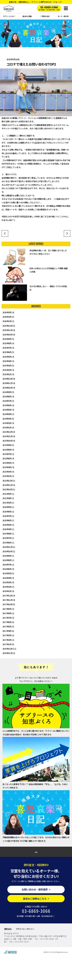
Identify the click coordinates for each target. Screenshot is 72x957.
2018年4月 (6, 577)
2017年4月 (6, 630)
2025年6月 (6, 352)
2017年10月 (7, 604)
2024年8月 (6, 396)
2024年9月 (6, 392)
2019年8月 (6, 533)
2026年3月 (6, 312)
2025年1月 (6, 374)
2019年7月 (6, 538)
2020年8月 (6, 511)
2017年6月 (6, 622)
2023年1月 (6, 476)
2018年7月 (6, 564)
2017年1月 (6, 644)
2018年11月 (7, 547)
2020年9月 (6, 507)
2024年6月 (6, 405)
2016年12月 (7, 648)
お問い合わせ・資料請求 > (36, 889)
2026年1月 (6, 321)
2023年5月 (6, 462)
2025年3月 (6, 365)
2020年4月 (6, 529)
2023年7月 (6, 454)
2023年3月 (6, 471)
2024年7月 (6, 400)
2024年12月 (7, 378)
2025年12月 (7, 325)
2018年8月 (6, 560)
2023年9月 (6, 445)
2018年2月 (6, 586)
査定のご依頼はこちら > (36, 898)
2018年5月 (6, 573)
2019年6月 (6, 542)
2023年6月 (6, 458)
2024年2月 (6, 423)
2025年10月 (7, 334)
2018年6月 (6, 569)
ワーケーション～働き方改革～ (5, 233)
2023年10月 (7, 440)
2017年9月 (6, 608)
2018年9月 (6, 555)
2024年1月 (6, 427)
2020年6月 (6, 520)
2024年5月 (6, 409)
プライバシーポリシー (25, 928)
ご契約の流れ (45, 16)
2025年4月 (6, 361)
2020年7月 (6, 516)
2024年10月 (7, 387)
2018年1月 (6, 591)
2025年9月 (6, 338)
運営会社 (8, 928)
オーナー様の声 (63, 16)
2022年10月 (7, 489)
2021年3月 (6, 502)
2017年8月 (6, 613)
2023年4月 (6, 467)
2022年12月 (7, 480)
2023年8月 (6, 449)
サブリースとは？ (9, 16)
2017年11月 (7, 599)
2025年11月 (7, 330)
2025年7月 (6, 347)
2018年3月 (6, 582)
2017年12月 (7, 595)
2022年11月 (7, 485)
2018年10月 (7, 551)
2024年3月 (6, 418)
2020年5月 (6, 524)
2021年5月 (6, 493)
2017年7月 (6, 617)
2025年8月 (6, 343)
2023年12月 (7, 431)
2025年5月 (6, 356)
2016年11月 (7, 653)
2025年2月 (6, 369)
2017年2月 (6, 639)
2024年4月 (6, 414)
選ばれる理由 (27, 16)
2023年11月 (7, 436)
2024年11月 (7, 383)
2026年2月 (6, 316)
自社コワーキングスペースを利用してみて (67, 233)
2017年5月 (6, 626)
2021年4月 (6, 498)
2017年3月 (6, 635)
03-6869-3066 (49, 8)
